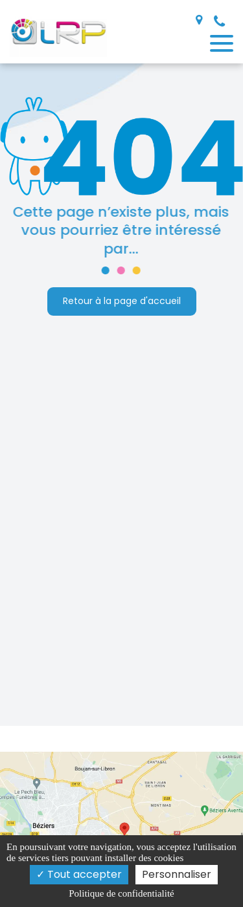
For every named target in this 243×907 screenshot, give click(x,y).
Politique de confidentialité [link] (121, 893)
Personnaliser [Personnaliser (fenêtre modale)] (176, 874)
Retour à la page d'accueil (122, 301)
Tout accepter (79, 874)
